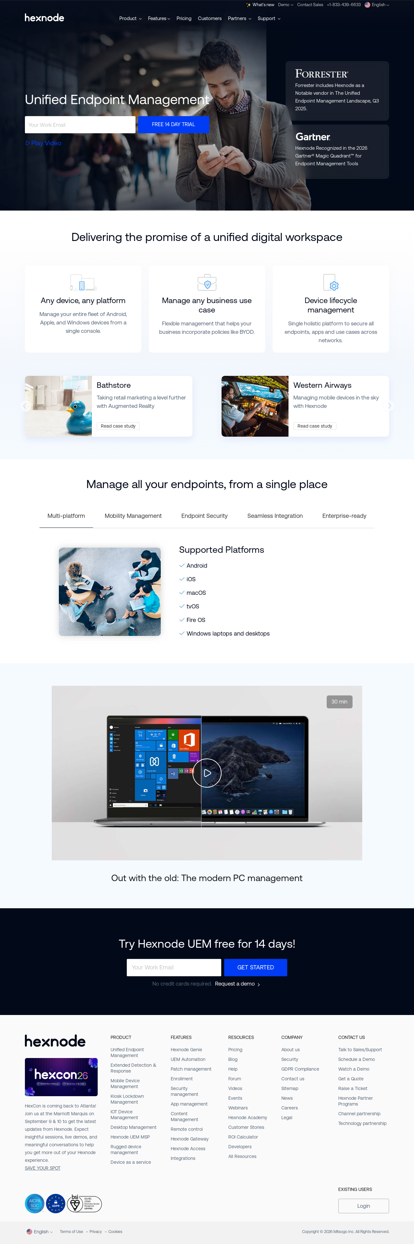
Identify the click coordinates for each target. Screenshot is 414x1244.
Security (289, 1059)
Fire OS (196, 620)
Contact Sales (310, 4)
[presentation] (25, 407)
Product (130, 18)
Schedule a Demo (356, 1059)
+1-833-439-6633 (344, 4)
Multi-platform (66, 515)
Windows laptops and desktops (228, 633)
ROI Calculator (243, 1137)
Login (363, 1206)
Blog (232, 1059)
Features (159, 18)
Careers (289, 1107)
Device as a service (131, 1162)
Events (235, 1098)
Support (269, 18)
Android (197, 565)
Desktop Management (134, 1127)
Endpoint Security (204, 515)
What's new (260, 4)
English (377, 5)
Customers (210, 18)
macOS (196, 592)
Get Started (255, 967)
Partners (239, 18)
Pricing (184, 18)
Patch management (191, 1069)
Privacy (96, 1231)
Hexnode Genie (186, 1049)
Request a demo (235, 984)
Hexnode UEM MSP (130, 1137)
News (287, 1098)
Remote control (187, 1129)
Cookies (115, 1231)
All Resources (242, 1156)
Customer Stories (246, 1127)
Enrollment (182, 1078)
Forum (234, 1078)
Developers (240, 1146)
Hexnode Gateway (190, 1138)
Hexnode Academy (247, 1117)
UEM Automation (188, 1059)
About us (290, 1049)
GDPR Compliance (300, 1069)
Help (232, 1069)
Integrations (183, 1158)
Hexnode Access (188, 1148)
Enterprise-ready (344, 515)
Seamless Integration (275, 515)
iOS (191, 579)
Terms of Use (71, 1231)
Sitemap (289, 1088)
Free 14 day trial (173, 124)
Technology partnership (362, 1123)
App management (189, 1104)
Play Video (46, 143)
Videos (235, 1088)
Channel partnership (359, 1113)
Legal (286, 1117)
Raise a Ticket (352, 1088)
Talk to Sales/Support (360, 1049)
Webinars (238, 1107)
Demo (285, 4)
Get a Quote (351, 1078)
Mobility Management (133, 515)
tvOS (193, 606)
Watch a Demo (353, 1069)
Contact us (292, 1078)
